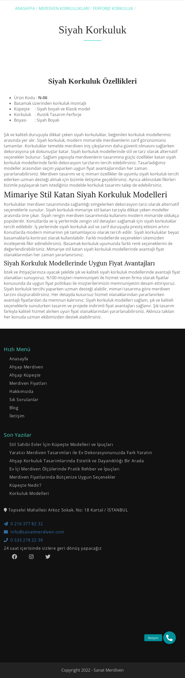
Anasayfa (25, 8)
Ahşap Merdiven (26, 367)
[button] (169, 637)
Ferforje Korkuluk (113, 8)
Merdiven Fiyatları (28, 383)
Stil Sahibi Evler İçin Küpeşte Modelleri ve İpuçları (61, 444)
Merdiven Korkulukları (63, 8)
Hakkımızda (21, 391)
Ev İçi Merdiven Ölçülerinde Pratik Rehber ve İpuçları (64, 469)
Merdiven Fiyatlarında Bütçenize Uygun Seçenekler (62, 477)
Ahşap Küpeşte (25, 375)
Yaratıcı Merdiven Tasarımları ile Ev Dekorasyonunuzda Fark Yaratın (80, 452)
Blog (14, 408)
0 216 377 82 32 (23, 524)
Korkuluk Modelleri (29, 493)
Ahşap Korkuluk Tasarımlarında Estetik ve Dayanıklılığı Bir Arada (76, 461)
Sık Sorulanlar (24, 399)
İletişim (17, 416)
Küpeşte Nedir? (25, 485)
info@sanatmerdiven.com (34, 532)
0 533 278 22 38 (23, 540)
